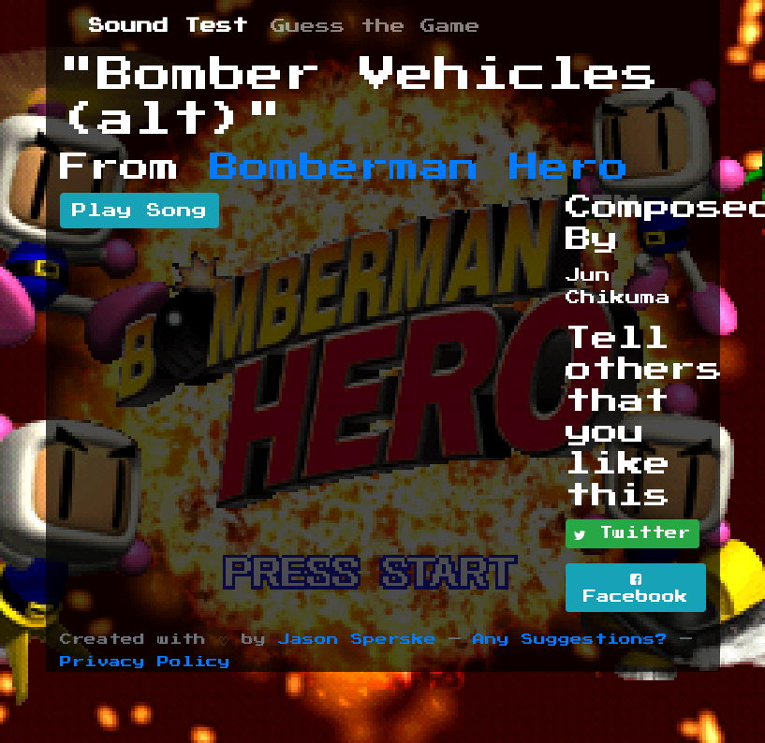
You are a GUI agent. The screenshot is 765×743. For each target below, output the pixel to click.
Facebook (635, 588)
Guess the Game (375, 26)
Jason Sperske (357, 640)
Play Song (139, 210)
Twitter (632, 534)
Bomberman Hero (419, 167)
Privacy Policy (145, 662)
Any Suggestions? (570, 640)
